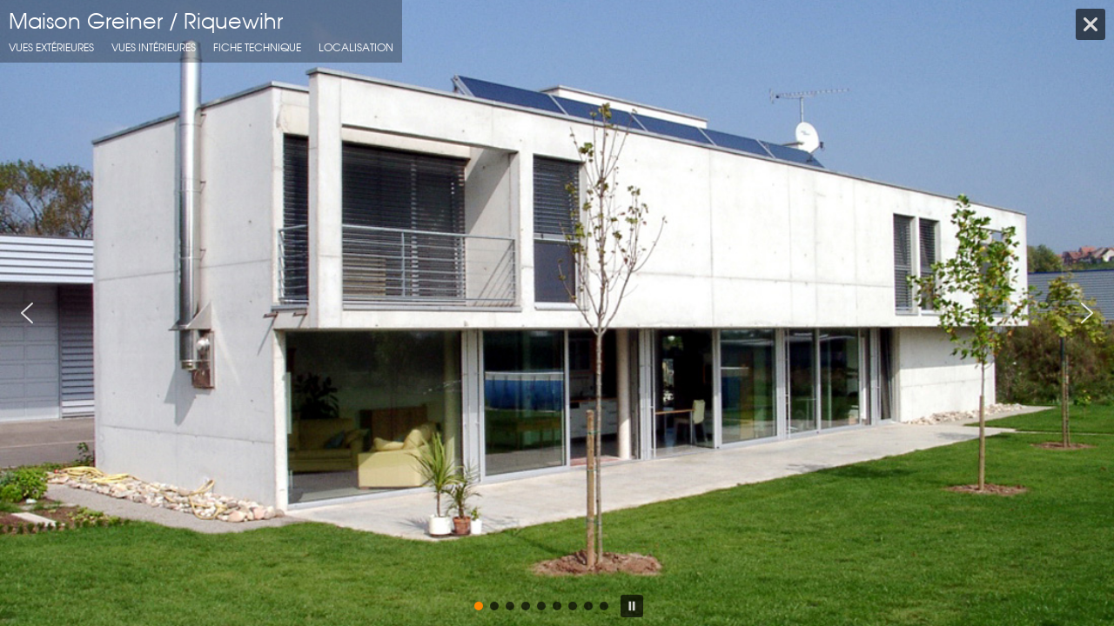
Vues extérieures (51, 47)
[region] (557, 313)
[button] (27, 313)
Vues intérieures (153, 47)
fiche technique (257, 47)
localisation (356, 47)
